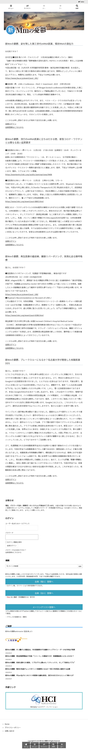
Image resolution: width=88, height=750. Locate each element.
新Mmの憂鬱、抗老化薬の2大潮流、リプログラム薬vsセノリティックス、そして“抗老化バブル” (40, 662)
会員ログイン (10, 123)
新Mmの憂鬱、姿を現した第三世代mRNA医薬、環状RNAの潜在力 (39, 43)
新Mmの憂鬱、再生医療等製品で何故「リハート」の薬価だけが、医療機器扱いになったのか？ (39, 656)
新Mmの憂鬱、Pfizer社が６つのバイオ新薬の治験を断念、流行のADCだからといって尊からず (39, 675)
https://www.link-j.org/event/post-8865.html (24, 201)
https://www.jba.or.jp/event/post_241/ (21, 78)
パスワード (9, 532)
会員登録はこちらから (14, 127)
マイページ (21, 585)
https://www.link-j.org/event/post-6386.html (24, 315)
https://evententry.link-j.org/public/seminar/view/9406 (28, 174)
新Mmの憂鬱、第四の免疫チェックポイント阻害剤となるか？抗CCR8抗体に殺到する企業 (37, 669)
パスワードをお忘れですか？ (15, 550)
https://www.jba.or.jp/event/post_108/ (21, 294)
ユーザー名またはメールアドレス (17, 523)
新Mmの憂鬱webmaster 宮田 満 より (19, 631)
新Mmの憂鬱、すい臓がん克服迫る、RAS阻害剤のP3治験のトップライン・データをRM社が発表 (40, 649)
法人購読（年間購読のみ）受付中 (23, 597)
